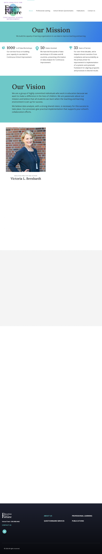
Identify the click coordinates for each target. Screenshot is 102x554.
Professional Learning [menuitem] (43, 11)
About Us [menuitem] (48, 516)
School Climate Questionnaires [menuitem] (63, 11)
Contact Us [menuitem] (91, 11)
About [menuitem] (31, 11)
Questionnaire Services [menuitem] (54, 521)
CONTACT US (6, 525)
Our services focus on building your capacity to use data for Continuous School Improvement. (19, 54)
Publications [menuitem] (81, 11)
